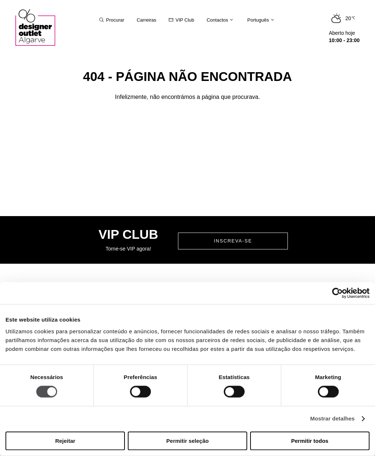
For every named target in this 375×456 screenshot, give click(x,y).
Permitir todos (309, 441)
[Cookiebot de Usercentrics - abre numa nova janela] (337, 293)
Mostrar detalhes (332, 419)
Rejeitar (65, 441)
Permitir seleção (187, 441)
